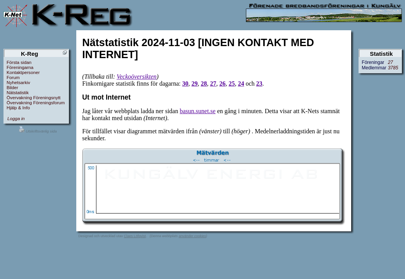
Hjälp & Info (18, 107)
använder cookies (192, 236)
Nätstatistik (18, 92)
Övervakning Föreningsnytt (33, 97)
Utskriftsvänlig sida (38, 131)
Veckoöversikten (136, 76)
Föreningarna (20, 67)
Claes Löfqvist (135, 236)
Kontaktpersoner (23, 72)
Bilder (12, 87)
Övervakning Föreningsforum (36, 102)
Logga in (16, 118)
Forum (13, 77)
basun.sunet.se (197, 111)
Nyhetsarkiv (18, 82)
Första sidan (19, 62)
